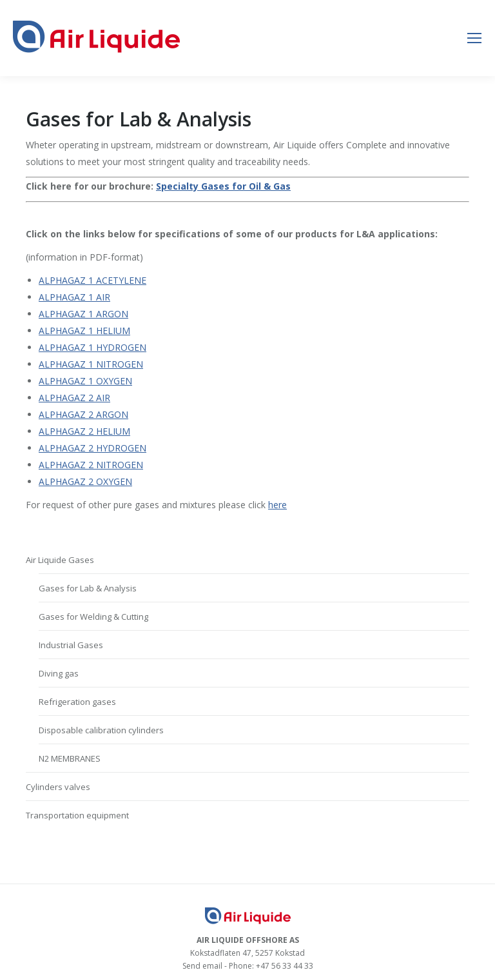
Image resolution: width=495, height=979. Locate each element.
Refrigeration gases (77, 701)
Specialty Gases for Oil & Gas (223, 186)
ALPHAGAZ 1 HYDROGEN (92, 347)
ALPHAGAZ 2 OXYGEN (85, 481)
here (277, 505)
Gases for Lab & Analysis (88, 588)
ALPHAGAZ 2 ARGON (83, 414)
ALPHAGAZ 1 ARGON (83, 314)
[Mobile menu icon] (474, 38)
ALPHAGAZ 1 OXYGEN (85, 381)
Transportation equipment (77, 815)
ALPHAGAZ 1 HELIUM (84, 330)
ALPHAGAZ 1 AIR (74, 297)
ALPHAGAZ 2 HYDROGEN (92, 448)
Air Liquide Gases (60, 560)
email (212, 965)
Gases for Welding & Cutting (93, 616)
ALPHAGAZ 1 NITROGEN (91, 364)
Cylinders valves (58, 787)
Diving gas (59, 673)
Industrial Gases (71, 645)
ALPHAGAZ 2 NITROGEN (91, 465)
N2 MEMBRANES (70, 758)
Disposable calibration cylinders (101, 730)
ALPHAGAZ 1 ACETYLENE (92, 280)
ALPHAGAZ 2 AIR (74, 397)
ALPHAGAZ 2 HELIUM (84, 431)
